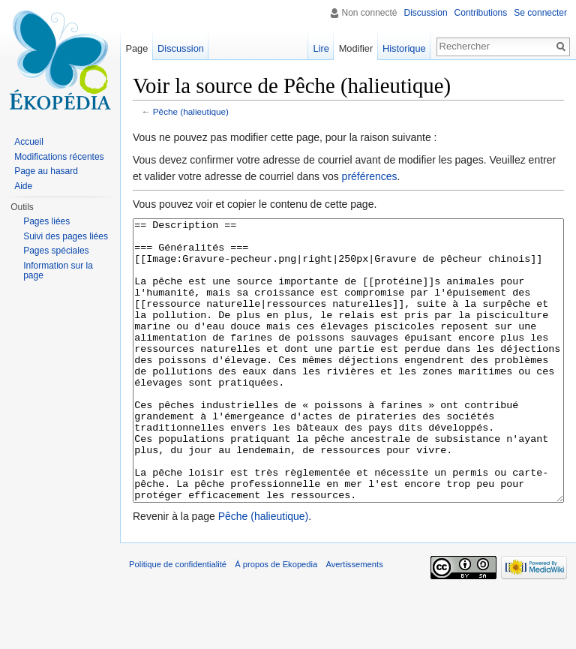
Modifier (356, 48)
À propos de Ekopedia (276, 620)
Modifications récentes (59, 157)
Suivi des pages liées (65, 236)
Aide (23, 186)
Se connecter (540, 13)
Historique (404, 48)
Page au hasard (46, 171)
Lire (321, 48)
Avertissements (354, 620)
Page (136, 48)
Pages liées (46, 221)
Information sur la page (58, 270)
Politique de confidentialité (177, 620)
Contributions (481, 13)
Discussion (426, 13)
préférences (370, 176)
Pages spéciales (55, 250)
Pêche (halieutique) (191, 111)
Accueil (29, 142)
